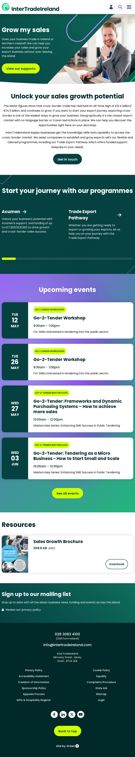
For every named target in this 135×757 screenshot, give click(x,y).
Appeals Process (34, 694)
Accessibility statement (34, 676)
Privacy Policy (33, 670)
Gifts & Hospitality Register (34, 700)
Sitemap (101, 694)
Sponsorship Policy (34, 688)
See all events (67, 493)
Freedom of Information (33, 682)
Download (118, 565)
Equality (101, 676)
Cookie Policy (101, 670)
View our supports (20, 68)
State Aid (101, 688)
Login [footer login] (101, 700)
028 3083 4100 (67, 634)
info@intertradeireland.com (67, 644)
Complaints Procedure (101, 682)
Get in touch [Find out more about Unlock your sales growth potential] (67, 159)
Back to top (67, 731)
